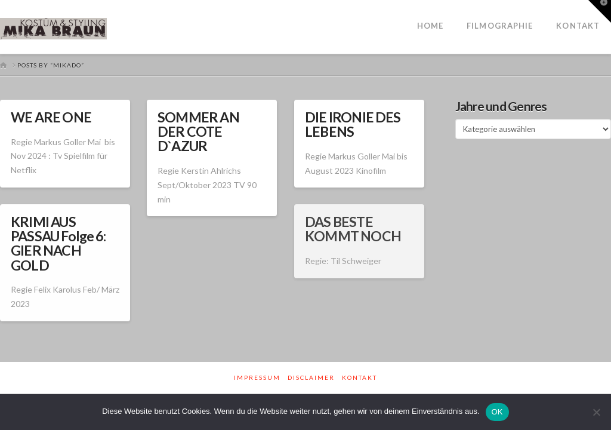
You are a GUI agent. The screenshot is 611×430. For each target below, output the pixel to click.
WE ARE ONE (51, 117)
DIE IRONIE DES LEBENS (353, 124)
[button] (599, 11)
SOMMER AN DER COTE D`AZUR (198, 131)
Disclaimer (311, 377)
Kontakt (359, 377)
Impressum (257, 377)
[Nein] (596, 412)
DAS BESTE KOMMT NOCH (353, 228)
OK (497, 411)
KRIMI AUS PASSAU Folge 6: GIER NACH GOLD (58, 243)
